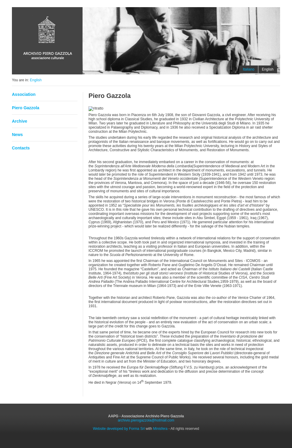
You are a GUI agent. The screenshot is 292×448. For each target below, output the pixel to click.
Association (23, 94)
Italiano (248, 69)
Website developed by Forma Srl (119, 429)
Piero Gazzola (25, 107)
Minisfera (160, 429)
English (35, 80)
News (17, 134)
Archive (19, 121)
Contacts (21, 148)
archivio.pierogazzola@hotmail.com (146, 420)
